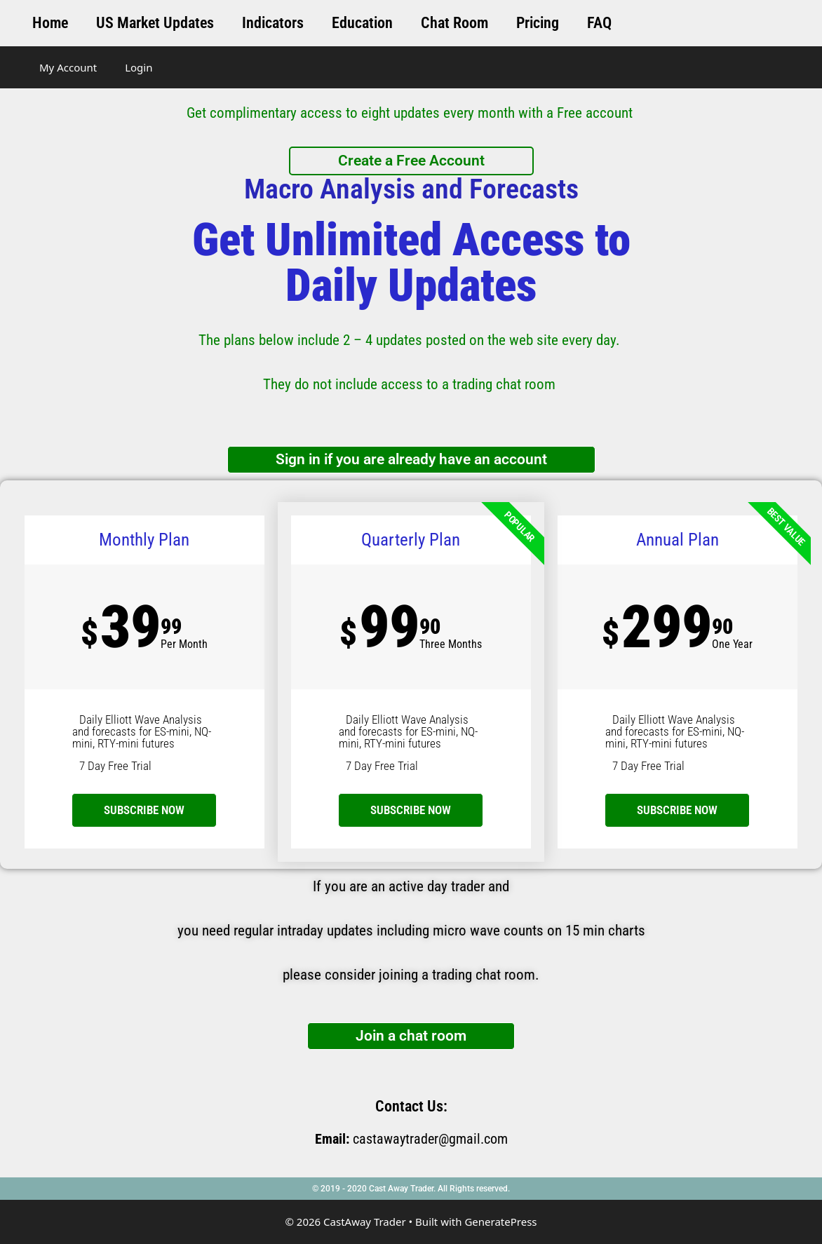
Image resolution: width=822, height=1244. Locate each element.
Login (138, 67)
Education (362, 23)
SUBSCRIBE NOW (410, 810)
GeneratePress (500, 1222)
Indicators (273, 23)
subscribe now (144, 810)
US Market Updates (155, 23)
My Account (68, 67)
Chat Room (454, 23)
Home (50, 23)
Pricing (537, 23)
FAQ (599, 23)
